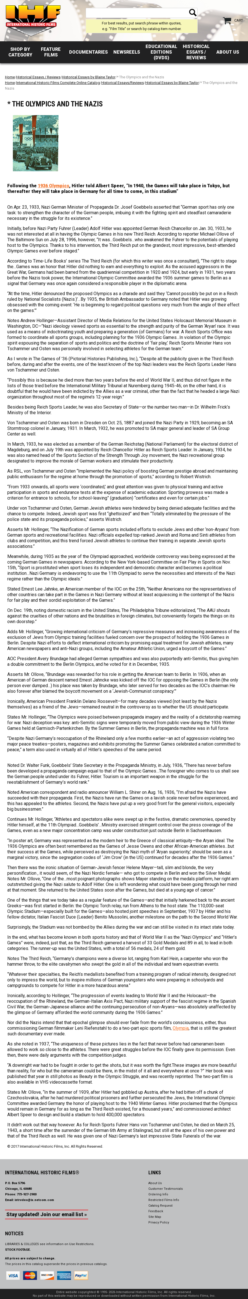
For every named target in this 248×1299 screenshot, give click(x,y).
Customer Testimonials (165, 1189)
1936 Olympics (53, 185)
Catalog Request (160, 1205)
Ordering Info (158, 1194)
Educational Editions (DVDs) (161, 52)
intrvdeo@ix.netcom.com (34, 1200)
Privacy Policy (158, 1222)
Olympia (181, 1028)
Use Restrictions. (81, 1244)
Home (10, 77)
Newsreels (126, 52)
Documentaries (88, 52)
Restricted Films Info (163, 1200)
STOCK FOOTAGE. (18, 1250)
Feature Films (51, 52)
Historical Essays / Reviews (196, 52)
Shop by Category (20, 52)
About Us (227, 52)
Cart (238, 20)
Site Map (154, 1217)
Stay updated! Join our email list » (46, 1214)
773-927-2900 (26, 1194)
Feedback (155, 1211)
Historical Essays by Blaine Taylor (88, 77)
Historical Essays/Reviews (122, 83)
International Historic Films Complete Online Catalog (58, 83)
